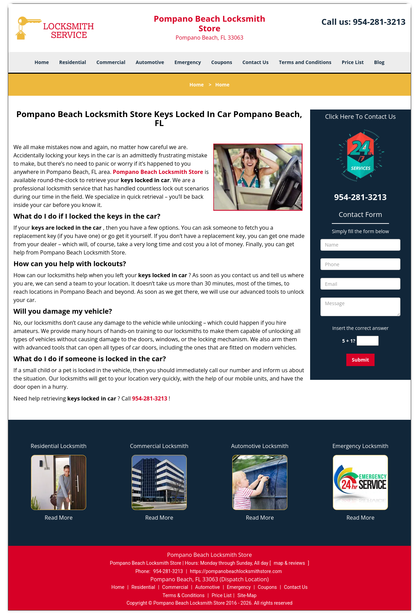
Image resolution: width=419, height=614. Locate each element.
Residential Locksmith (58, 446)
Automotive (150, 62)
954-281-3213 (379, 21)
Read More (58, 517)
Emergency (187, 62)
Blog (379, 62)
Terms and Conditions (305, 62)
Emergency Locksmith (361, 446)
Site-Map (246, 595)
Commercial (110, 62)
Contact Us (256, 62)
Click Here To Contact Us (360, 116)
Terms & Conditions (184, 595)
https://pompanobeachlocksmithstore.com (236, 571)
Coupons (221, 62)
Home (41, 62)
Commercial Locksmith (159, 446)
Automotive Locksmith (260, 446)
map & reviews (290, 563)
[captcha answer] (368, 341)
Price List (353, 62)
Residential (72, 62)
